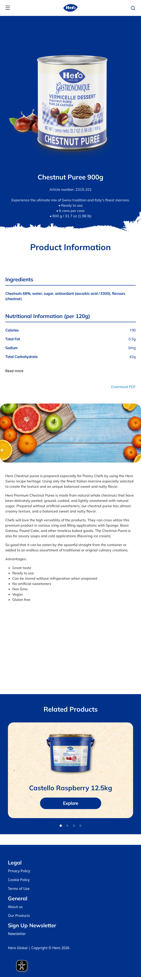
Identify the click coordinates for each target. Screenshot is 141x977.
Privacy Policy (19, 870)
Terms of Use (18, 888)
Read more (14, 370)
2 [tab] (67, 826)
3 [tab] (74, 826)
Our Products (19, 915)
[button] (134, 8)
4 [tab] (80, 826)
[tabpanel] (70, 770)
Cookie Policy (19, 879)
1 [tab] (61, 826)
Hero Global (17, 947)
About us (15, 906)
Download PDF (123, 387)
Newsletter (17, 933)
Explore (70, 803)
